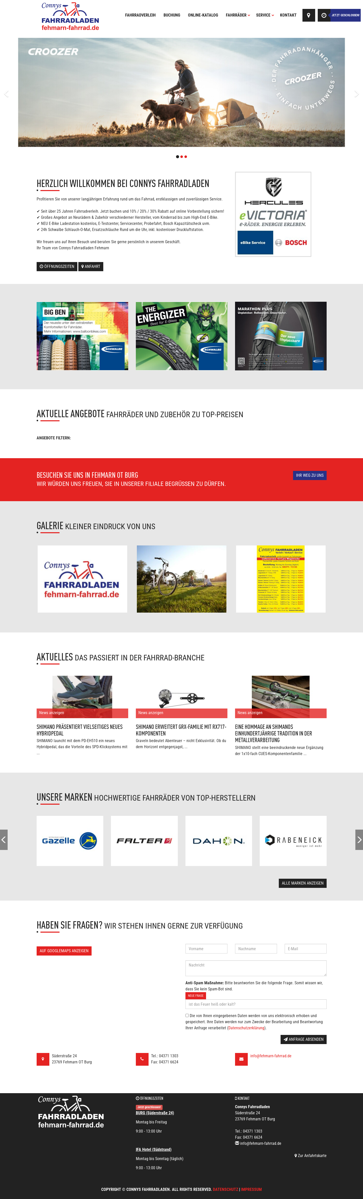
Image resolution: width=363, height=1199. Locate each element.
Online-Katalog (203, 15)
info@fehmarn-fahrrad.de (271, 1055)
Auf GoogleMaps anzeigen (64, 950)
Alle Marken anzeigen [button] (303, 883)
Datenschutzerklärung (246, 1027)
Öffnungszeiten (57, 266)
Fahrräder (238, 15)
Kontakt (288, 15)
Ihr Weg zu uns (310, 475)
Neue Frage (196, 996)
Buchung (172, 15)
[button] (27, 92)
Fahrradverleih (140, 15)
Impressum (251, 1189)
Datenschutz (225, 1189)
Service (265, 15)
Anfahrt (90, 266)
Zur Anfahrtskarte (311, 1155)
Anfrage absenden (304, 1039)
